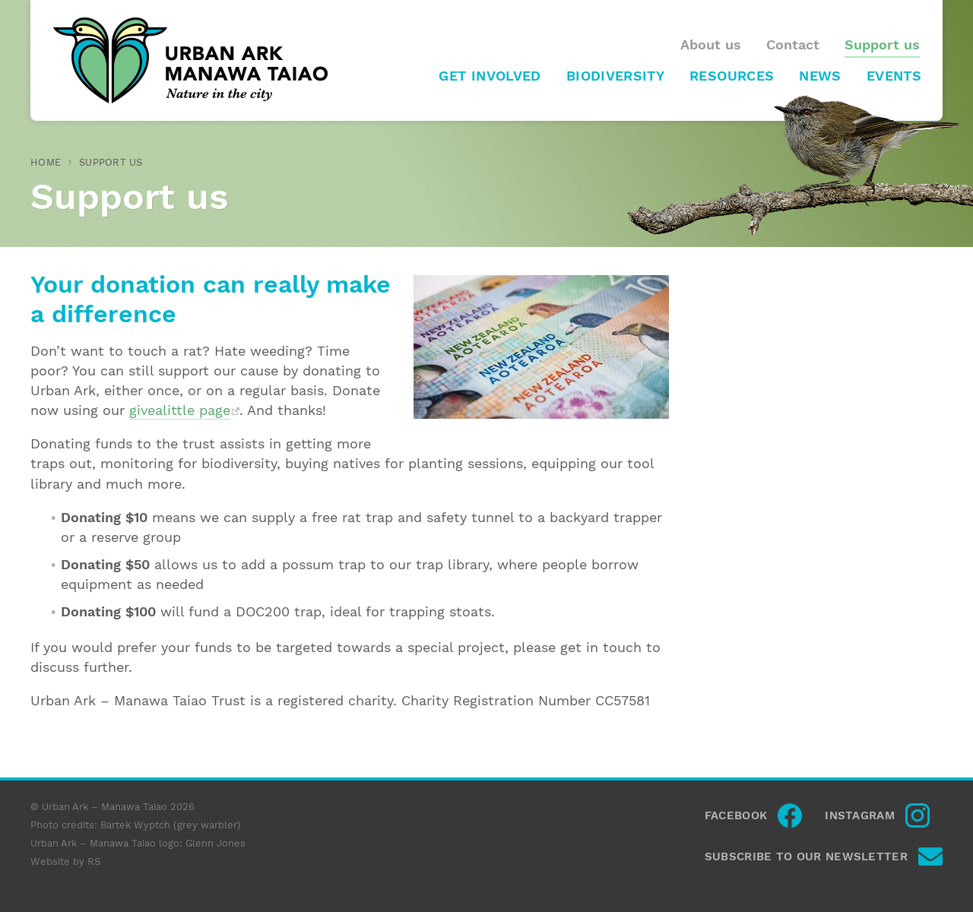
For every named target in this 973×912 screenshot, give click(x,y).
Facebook (736, 815)
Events (894, 76)
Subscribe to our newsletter (806, 856)
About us (710, 44)
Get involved (489, 76)
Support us (882, 44)
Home (45, 162)
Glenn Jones (215, 843)
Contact (792, 44)
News (820, 76)
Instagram (860, 815)
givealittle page (179, 410)
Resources (731, 76)
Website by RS (65, 861)
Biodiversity (615, 76)
